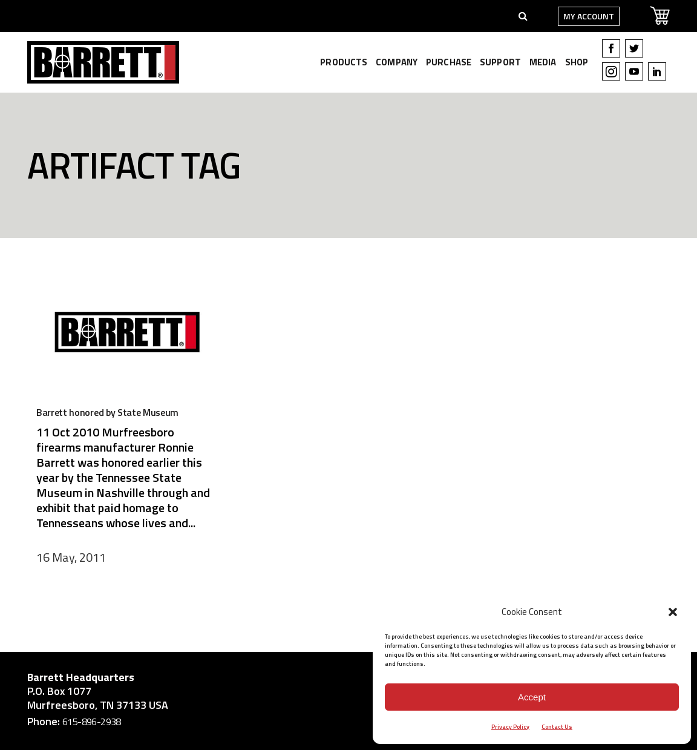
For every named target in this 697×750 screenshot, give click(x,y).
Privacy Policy (510, 726)
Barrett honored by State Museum (107, 412)
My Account (588, 16)
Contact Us (557, 726)
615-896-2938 (91, 721)
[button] (673, 612)
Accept (532, 697)
